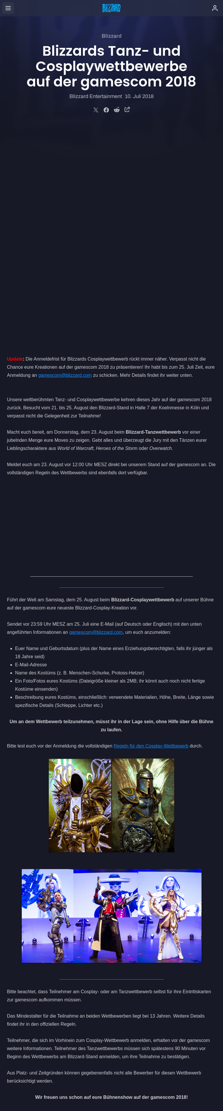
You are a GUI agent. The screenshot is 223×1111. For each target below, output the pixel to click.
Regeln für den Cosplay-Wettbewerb (151, 528)
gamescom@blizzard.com (65, 157)
